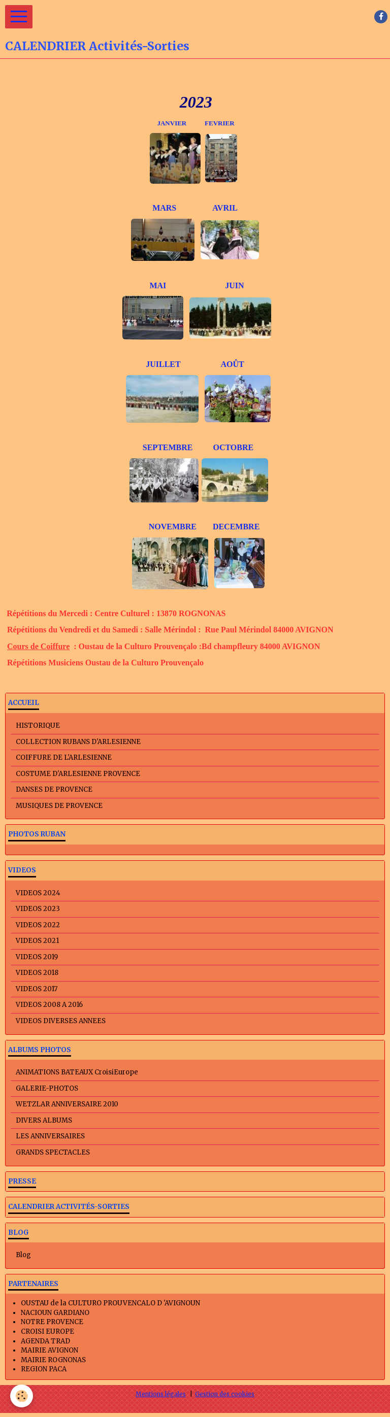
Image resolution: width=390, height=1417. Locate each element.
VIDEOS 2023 (38, 908)
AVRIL (225, 208)
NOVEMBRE (164, 526)
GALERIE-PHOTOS (47, 1088)
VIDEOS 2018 (37, 972)
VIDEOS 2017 (36, 989)
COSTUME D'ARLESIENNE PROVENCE (78, 773)
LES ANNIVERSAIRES (50, 1136)
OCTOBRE (233, 447)
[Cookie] (21, 1396)
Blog (23, 1255)
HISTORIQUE (38, 725)
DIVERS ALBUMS (44, 1120)
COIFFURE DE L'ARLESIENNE (64, 757)
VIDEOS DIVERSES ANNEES (61, 1021)
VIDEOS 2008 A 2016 (49, 1004)
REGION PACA (44, 1369)
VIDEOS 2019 (37, 957)
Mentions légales (161, 1394)
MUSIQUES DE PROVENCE (59, 805)
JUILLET (163, 364)
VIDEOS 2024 (38, 893)
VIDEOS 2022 (38, 925)
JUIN (234, 285)
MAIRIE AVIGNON (49, 1350)
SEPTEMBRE (170, 447)
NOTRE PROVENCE (52, 1322)
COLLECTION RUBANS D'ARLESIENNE (78, 741)
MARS (182, 208)
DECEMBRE (236, 526)
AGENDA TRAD (45, 1341)
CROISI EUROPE (47, 1331)
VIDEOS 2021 (37, 940)
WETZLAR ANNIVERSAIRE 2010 (67, 1104)
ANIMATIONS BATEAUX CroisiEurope (77, 1072)
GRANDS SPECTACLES (53, 1152)
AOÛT (232, 364)
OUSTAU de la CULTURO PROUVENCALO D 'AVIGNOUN (110, 1303)
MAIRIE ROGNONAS (53, 1360)
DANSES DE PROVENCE (54, 789)
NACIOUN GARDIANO (55, 1312)
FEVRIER (220, 123)
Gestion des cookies (224, 1394)
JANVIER (171, 123)
